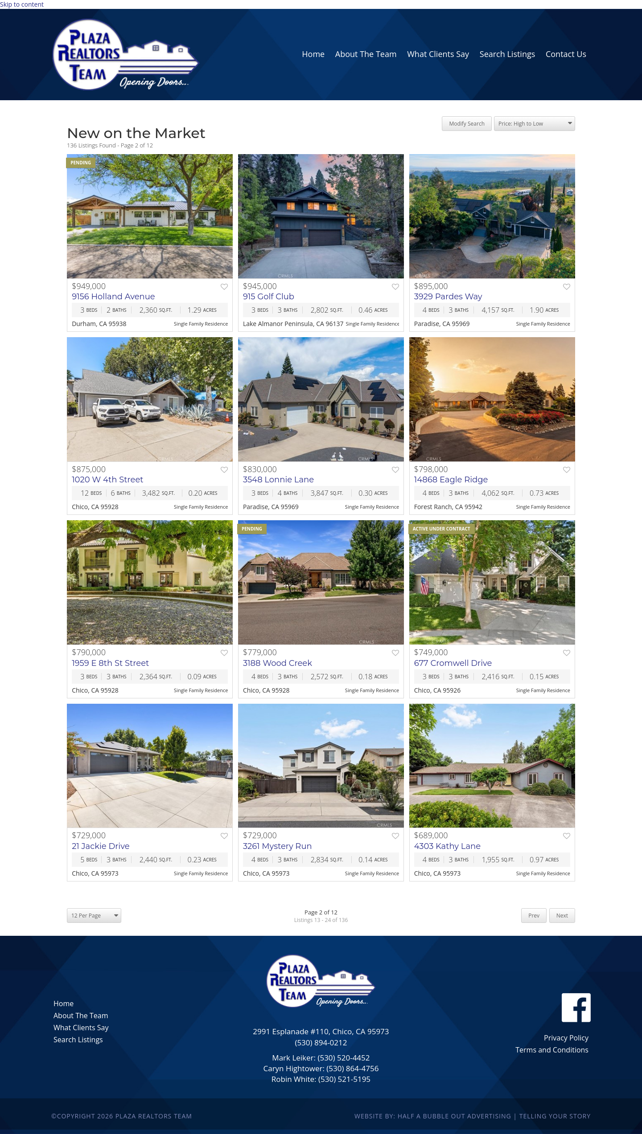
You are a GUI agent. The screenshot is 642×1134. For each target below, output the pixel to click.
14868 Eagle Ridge (451, 480)
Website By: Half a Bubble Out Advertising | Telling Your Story (472, 1116)
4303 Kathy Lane (447, 846)
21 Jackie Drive (100, 846)
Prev (533, 915)
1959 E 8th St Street (110, 663)
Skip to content (22, 4)
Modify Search (467, 123)
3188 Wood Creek (277, 663)
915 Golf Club (268, 297)
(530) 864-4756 (352, 1068)
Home (64, 1003)
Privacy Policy (566, 1038)
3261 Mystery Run (277, 846)
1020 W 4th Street (107, 480)
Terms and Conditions (551, 1050)
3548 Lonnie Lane (278, 480)
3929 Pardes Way (448, 297)
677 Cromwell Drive (453, 663)
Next (562, 915)
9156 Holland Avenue (113, 297)
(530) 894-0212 (321, 1042)
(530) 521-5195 (344, 1079)
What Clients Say (81, 1027)
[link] (313, 54)
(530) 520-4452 (343, 1057)
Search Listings (78, 1039)
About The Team (81, 1015)
